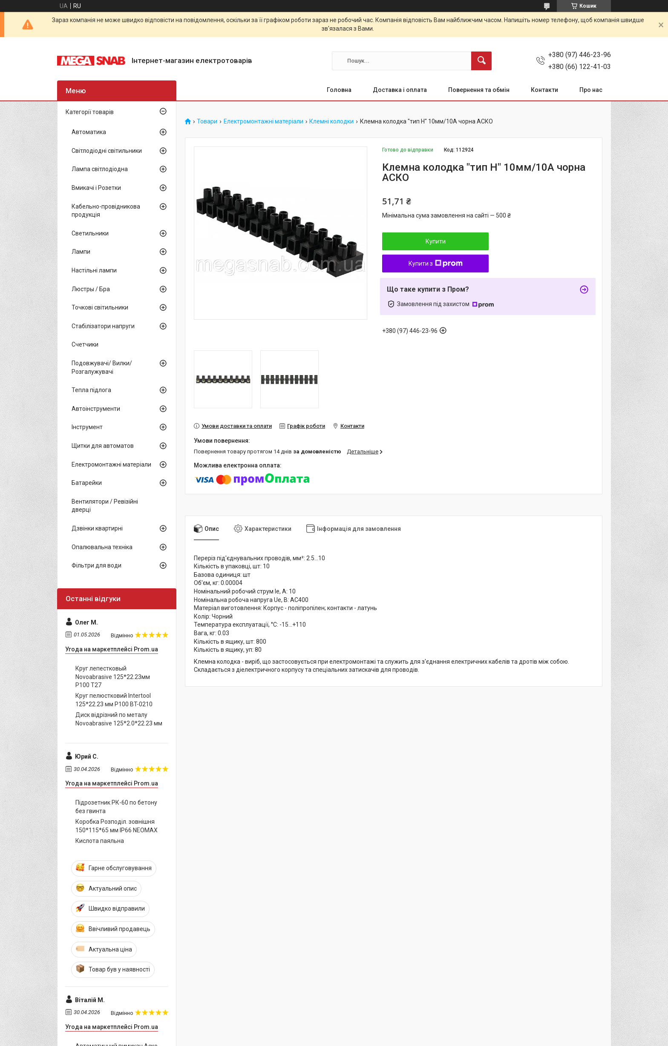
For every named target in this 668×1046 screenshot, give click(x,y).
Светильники (90, 233)
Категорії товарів (90, 112)
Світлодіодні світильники (107, 150)
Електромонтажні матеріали (263, 121)
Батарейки (87, 482)
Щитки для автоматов (103, 445)
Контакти (544, 89)
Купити (436, 241)
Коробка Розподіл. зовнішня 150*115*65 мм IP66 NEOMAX (116, 826)
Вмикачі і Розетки (96, 187)
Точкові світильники (100, 307)
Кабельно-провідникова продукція (106, 210)
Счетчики (85, 344)
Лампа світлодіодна (100, 169)
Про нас (590, 89)
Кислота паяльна (99, 840)
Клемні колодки (331, 121)
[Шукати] (481, 61)
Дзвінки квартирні (97, 528)
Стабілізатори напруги (103, 326)
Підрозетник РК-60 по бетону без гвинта (116, 806)
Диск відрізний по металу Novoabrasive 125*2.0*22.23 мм (118, 719)
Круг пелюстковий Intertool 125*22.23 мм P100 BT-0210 (114, 700)
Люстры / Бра (91, 289)
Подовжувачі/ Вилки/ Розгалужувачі (102, 367)
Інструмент (87, 427)
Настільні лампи (94, 270)
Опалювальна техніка (102, 547)
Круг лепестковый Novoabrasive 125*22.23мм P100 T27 (112, 676)
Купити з (436, 263)
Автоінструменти (96, 408)
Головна (339, 89)
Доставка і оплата (400, 89)
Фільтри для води (96, 565)
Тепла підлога (91, 390)
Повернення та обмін (479, 89)
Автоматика (89, 132)
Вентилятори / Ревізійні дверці (105, 505)
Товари (207, 121)
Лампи (81, 251)
